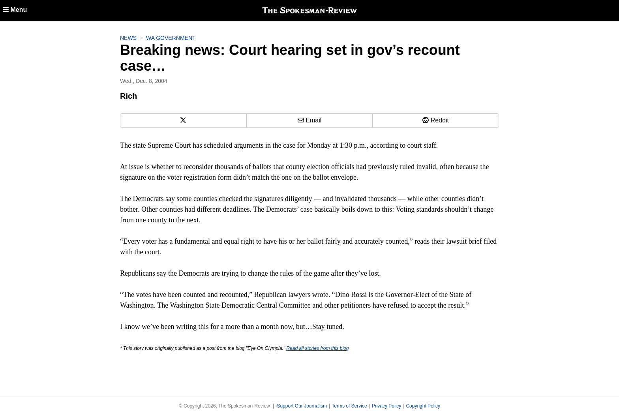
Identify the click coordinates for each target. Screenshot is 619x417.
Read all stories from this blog (317, 348)
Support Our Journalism (302, 406)
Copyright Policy (423, 406)
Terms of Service (349, 406)
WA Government (171, 38)
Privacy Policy (386, 406)
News (128, 38)
